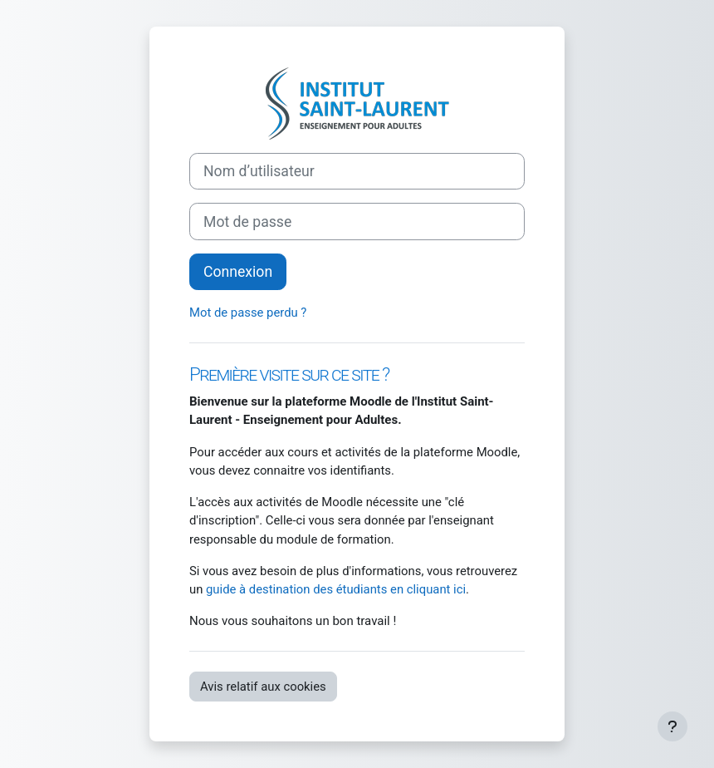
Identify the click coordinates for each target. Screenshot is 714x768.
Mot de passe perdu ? (247, 312)
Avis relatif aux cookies (263, 686)
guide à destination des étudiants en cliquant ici (336, 589)
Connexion (237, 271)
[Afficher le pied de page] (672, 726)
